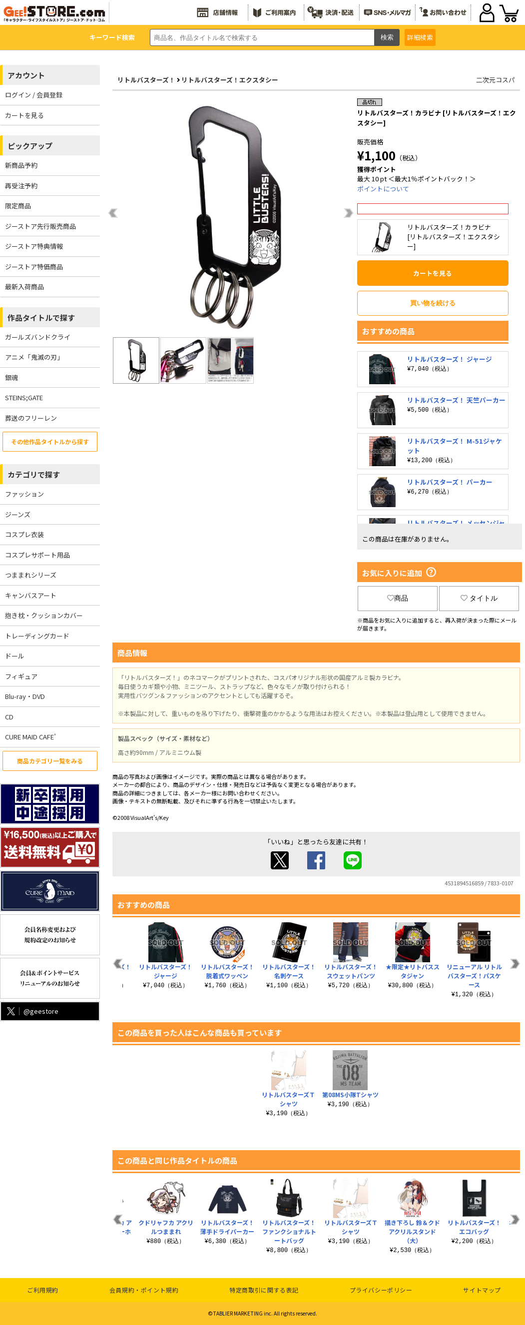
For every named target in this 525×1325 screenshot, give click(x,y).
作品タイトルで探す (41, 317)
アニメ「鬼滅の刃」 (34, 357)
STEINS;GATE (24, 397)
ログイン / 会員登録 (33, 94)
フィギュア (21, 676)
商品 (397, 598)
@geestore (31, 1011)
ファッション (24, 494)
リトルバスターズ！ (146, 79)
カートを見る (24, 115)
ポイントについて (383, 188)
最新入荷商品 (24, 286)
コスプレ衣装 (24, 534)
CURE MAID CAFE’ (30, 736)
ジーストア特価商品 (34, 266)
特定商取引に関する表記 (264, 1290)
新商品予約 (21, 165)
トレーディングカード (37, 636)
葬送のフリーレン (31, 418)
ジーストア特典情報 (34, 246)
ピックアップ (29, 145)
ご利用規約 (42, 1290)
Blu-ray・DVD (25, 696)
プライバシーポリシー (381, 1290)
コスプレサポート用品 (37, 555)
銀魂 (11, 377)
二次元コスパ (495, 79)
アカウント (26, 75)
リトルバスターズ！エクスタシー (229, 79)
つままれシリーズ (30, 575)
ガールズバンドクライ (37, 337)
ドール (14, 656)
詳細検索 (420, 37)
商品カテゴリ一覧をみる (50, 760)
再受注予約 (21, 185)
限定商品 (18, 205)
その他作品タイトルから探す (50, 441)
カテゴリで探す (33, 474)
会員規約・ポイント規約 (144, 1290)
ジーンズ (17, 514)
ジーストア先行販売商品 (40, 226)
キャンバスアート (30, 595)
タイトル (479, 598)
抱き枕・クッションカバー (44, 615)
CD (9, 716)
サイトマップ (482, 1290)
